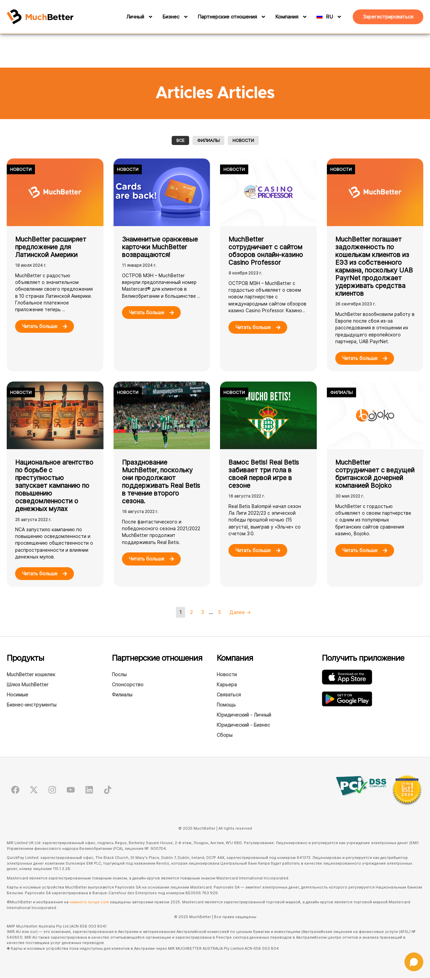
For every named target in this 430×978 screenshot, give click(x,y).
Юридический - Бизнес (243, 725)
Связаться (229, 694)
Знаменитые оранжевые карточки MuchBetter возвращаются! (160, 247)
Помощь (226, 705)
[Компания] (303, 17)
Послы (119, 674)
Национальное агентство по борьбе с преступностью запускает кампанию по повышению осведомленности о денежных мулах (54, 485)
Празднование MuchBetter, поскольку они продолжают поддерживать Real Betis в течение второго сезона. (161, 481)
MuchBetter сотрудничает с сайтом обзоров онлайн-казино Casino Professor (265, 250)
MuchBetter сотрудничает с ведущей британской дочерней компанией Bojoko (375, 474)
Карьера (227, 684)
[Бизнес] (184, 17)
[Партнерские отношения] (262, 17)
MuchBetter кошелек (31, 674)
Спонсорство (127, 684)
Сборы (224, 735)
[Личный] (149, 17)
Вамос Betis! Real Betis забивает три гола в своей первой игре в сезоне (263, 474)
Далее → (240, 612)
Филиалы (208, 140)
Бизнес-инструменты (31, 705)
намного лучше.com (89, 902)
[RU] (335, 17)
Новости (243, 140)
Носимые (17, 694)
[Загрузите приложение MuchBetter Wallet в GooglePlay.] (347, 699)
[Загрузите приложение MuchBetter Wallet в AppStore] (347, 676)
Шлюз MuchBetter (27, 684)
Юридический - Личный (244, 715)
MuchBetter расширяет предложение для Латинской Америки (50, 247)
